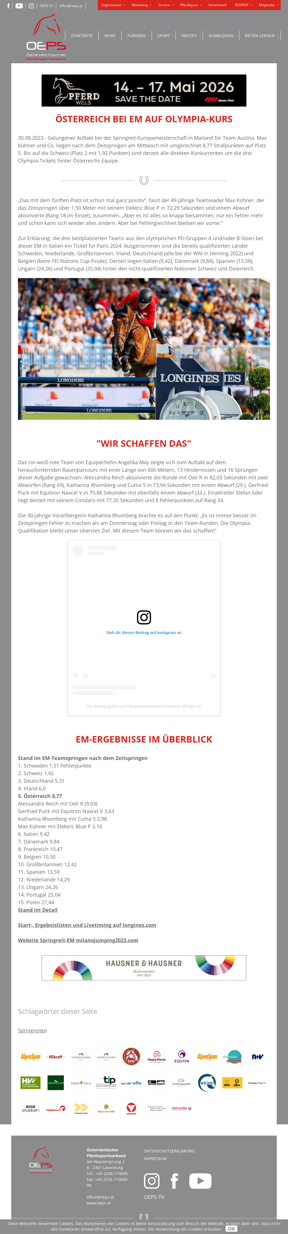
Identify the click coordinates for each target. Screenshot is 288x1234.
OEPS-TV (46, 5)
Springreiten (32, 1030)
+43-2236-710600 (112, 1173)
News (110, 35)
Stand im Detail (38, 909)
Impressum (155, 1158)
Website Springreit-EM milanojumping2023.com (78, 940)
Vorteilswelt (217, 5)
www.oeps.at (99, 1203)
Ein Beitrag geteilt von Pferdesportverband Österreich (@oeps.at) (144, 706)
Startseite (82, 35)
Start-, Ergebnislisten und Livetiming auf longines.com (87, 925)
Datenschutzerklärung (169, 1151)
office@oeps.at (70, 5)
